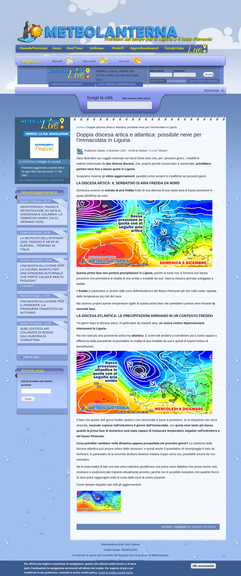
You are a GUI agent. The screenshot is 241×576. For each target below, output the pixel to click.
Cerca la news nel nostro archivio (37, 383)
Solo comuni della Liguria (136, 98)
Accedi (166, 526)
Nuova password (176, 81)
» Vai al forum (56, 180)
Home (80, 127)
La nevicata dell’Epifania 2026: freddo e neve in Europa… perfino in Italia (41, 243)
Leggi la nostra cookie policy (115, 572)
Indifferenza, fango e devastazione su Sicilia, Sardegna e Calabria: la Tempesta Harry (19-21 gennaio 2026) (41, 214)
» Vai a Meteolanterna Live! (117, 84)
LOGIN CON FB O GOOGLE (203, 81)
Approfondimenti (145, 49)
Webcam (97, 49)
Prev (18, 60)
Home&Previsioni (32, 49)
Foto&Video (174, 49)
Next (222, 60)
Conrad (153, 150)
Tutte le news (31, 357)
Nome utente (158, 70)
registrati (180, 526)
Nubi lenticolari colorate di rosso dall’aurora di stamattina (37, 334)
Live (197, 49)
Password (179, 70)
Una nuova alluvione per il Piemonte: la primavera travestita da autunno (42, 306)
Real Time (75, 49)
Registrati (157, 81)
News (57, 49)
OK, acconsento (203, 565)
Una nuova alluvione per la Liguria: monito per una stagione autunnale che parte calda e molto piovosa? (42, 273)
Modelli (118, 49)
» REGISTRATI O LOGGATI (66, 84)
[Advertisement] (121, 9)
